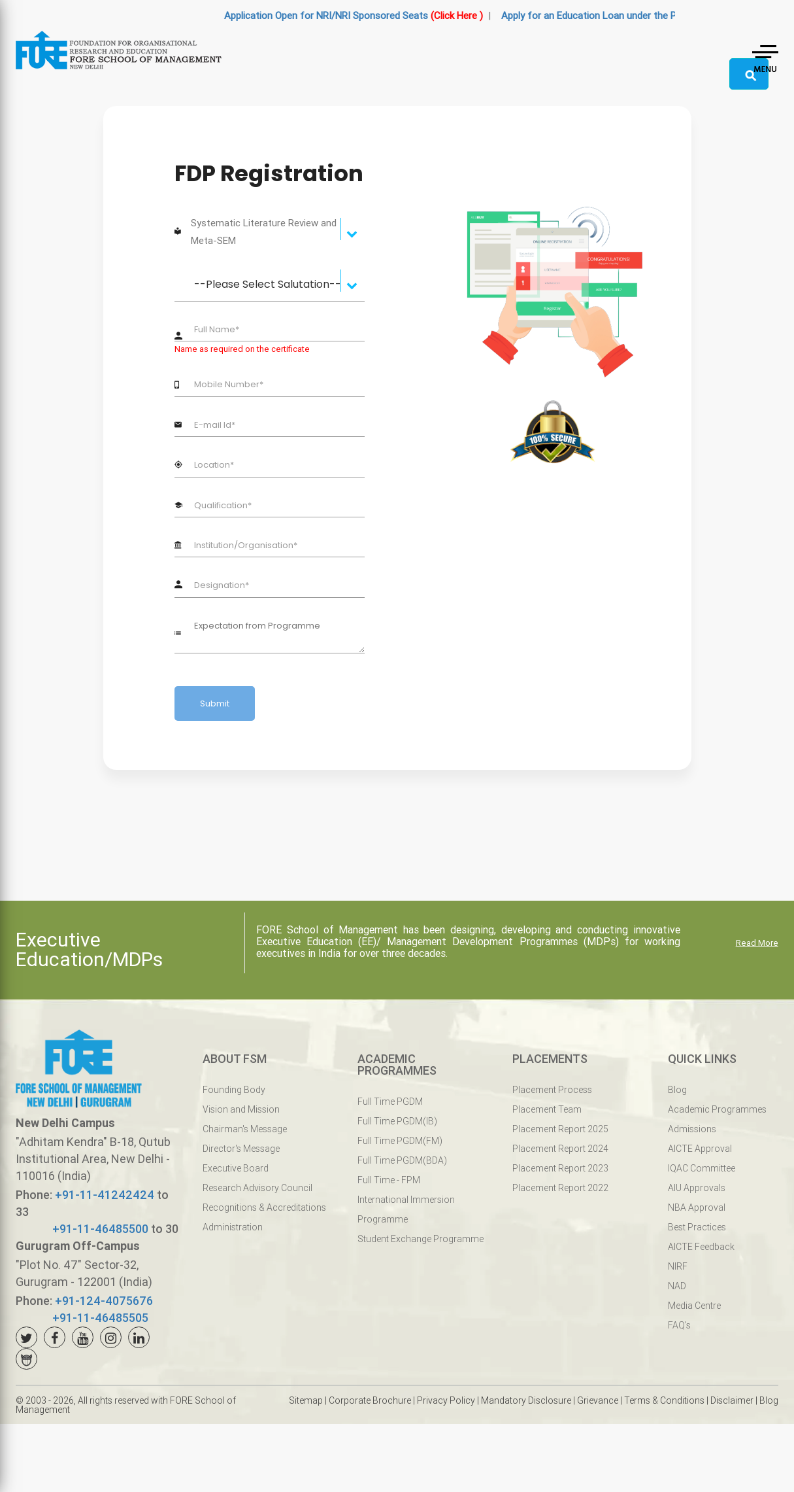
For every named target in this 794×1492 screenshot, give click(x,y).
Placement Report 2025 (560, 1129)
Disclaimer (731, 1400)
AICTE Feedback (701, 1247)
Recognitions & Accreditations (264, 1207)
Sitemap (306, 1400)
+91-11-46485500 (100, 1228)
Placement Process (552, 1090)
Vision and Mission (241, 1109)
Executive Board (236, 1168)
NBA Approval (696, 1207)
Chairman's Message (245, 1129)
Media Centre (694, 1305)
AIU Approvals (696, 1188)
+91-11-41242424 (104, 1194)
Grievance (597, 1400)
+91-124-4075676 (104, 1300)
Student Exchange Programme (420, 1239)
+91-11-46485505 (100, 1317)
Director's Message (241, 1148)
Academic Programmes (717, 1109)
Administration (233, 1227)
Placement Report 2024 (560, 1148)
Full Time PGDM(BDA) (402, 1160)
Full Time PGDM (390, 1101)
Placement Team (547, 1109)
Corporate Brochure (370, 1400)
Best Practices (697, 1227)
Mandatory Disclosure (526, 1400)
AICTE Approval (700, 1148)
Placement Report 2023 (560, 1168)
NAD (677, 1286)
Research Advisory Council (257, 1188)
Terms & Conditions (664, 1400)
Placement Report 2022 (560, 1188)
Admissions (692, 1129)
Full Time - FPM (388, 1180)
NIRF (677, 1266)
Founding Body (234, 1090)
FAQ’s (679, 1325)
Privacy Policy (446, 1400)
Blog (677, 1090)
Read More (757, 942)
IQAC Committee (701, 1168)
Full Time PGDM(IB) (397, 1121)
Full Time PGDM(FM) (399, 1141)
